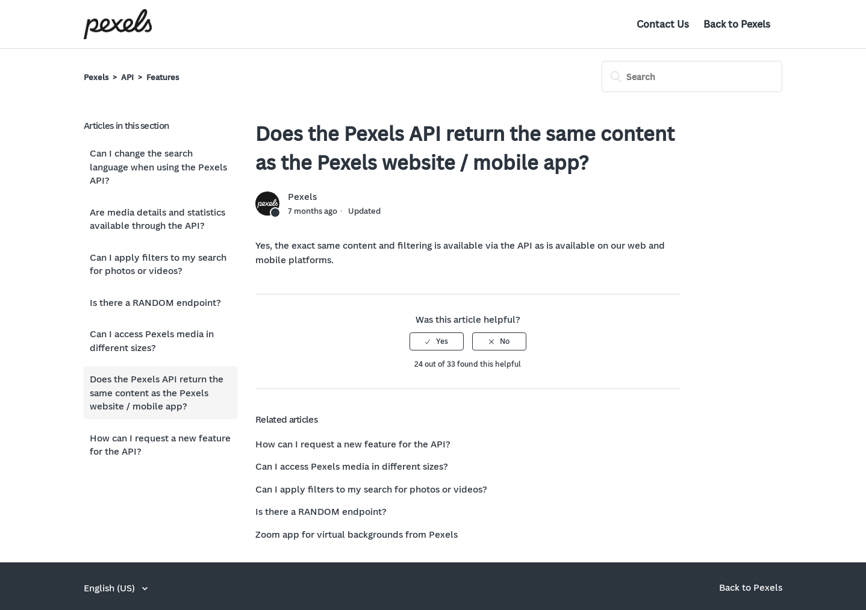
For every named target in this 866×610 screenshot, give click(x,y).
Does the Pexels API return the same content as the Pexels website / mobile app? (156, 392)
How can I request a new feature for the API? (160, 445)
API (127, 77)
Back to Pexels (736, 24)
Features (162, 77)
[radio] (437, 341)
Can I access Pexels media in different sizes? (152, 340)
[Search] (692, 76)
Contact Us (663, 24)
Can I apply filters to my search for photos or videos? (158, 264)
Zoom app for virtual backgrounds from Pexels (356, 534)
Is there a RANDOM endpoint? (155, 302)
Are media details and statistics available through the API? (157, 219)
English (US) (110, 588)
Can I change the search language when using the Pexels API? (158, 166)
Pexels (96, 77)
